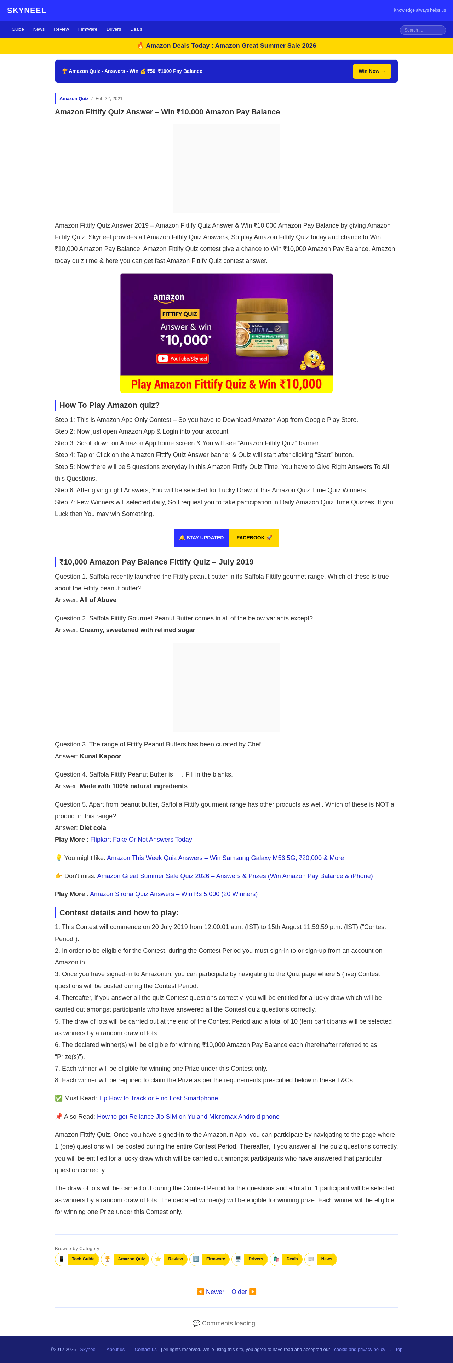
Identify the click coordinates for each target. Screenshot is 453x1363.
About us (116, 1349)
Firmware (87, 29)
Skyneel (88, 1349)
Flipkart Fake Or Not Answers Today (141, 839)
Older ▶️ (244, 1291)
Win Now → (372, 71)
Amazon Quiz (73, 98)
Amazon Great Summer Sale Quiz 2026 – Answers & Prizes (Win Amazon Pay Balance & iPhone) (235, 876)
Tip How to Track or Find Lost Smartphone (158, 1098)
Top (398, 1349)
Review (61, 29)
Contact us (146, 1349)
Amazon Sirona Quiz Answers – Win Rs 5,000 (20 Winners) (174, 894)
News (39, 29)
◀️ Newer (210, 1291)
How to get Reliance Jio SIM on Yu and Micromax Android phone (188, 1116)
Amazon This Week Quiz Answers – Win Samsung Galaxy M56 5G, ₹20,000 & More (225, 857)
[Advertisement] (226, 168)
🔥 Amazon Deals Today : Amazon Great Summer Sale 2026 (226, 45)
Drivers (114, 29)
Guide (18, 29)
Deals (136, 29)
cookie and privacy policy (359, 1349)
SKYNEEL (26, 10)
